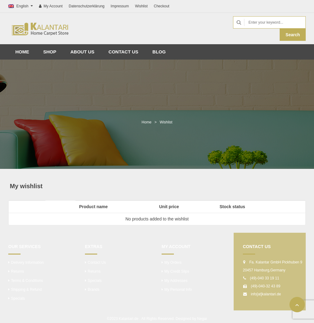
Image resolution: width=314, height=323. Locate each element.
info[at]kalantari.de (266, 294)
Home (146, 122)
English (18, 6)
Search (292, 34)
